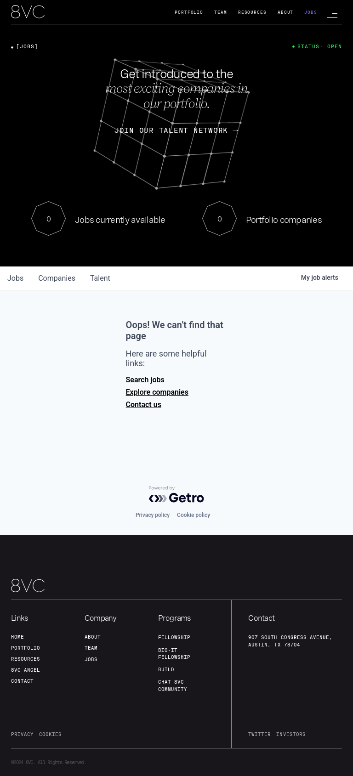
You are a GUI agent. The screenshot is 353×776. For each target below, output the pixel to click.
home (17, 637)
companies (56, 278)
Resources (252, 12)
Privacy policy (153, 515)
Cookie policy (193, 515)
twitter (259, 734)
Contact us (143, 404)
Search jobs (145, 379)
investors (290, 734)
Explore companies (157, 392)
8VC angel (25, 670)
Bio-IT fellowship (174, 653)
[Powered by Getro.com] (176, 494)
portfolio (25, 648)
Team (220, 12)
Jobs (310, 12)
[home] (28, 12)
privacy (22, 734)
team (91, 648)
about (93, 637)
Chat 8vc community (172, 685)
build (166, 669)
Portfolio (189, 12)
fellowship (174, 637)
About (286, 12)
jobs (15, 278)
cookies (50, 734)
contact (22, 681)
